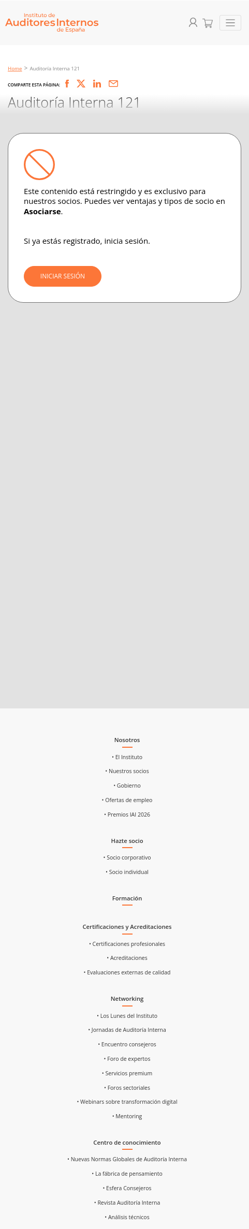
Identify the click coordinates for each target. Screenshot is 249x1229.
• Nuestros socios (127, 771)
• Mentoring (127, 1116)
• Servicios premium (127, 1073)
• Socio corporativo (127, 857)
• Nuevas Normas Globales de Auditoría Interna (127, 1159)
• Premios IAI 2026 (127, 814)
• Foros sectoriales (127, 1087)
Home (15, 68)
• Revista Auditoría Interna (127, 1202)
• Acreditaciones (127, 957)
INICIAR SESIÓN (62, 276)
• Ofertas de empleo (127, 800)
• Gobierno (127, 785)
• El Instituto (127, 757)
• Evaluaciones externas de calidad (127, 972)
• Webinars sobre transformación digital (127, 1101)
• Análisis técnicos (127, 1217)
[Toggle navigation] (230, 23)
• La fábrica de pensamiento (127, 1173)
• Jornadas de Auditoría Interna (127, 1029)
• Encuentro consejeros (127, 1044)
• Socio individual (127, 872)
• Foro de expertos (127, 1058)
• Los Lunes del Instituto (127, 1015)
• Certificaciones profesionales (127, 943)
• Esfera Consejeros (126, 1188)
